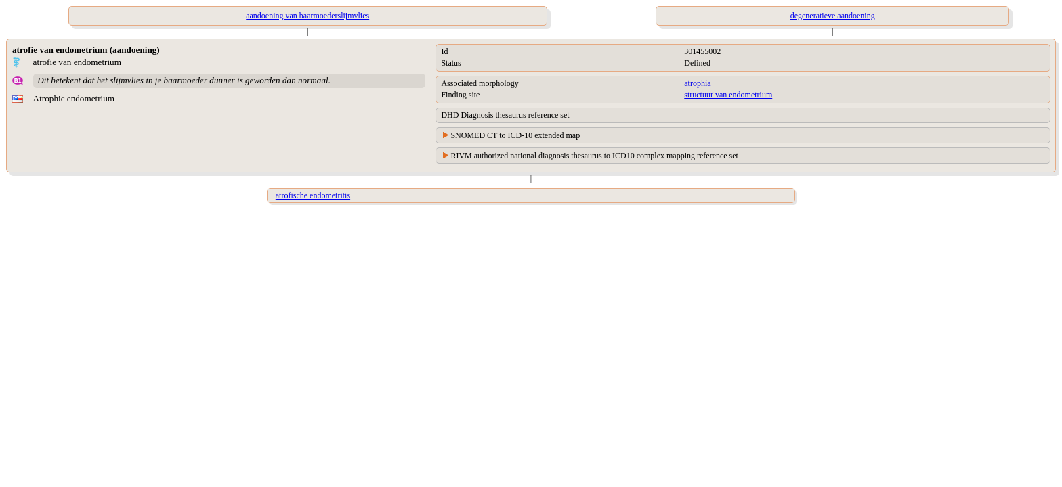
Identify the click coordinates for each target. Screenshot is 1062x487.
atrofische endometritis (313, 195)
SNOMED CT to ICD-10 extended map (515, 135)
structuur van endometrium (728, 94)
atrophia (697, 83)
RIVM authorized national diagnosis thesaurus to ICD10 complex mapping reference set (594, 155)
